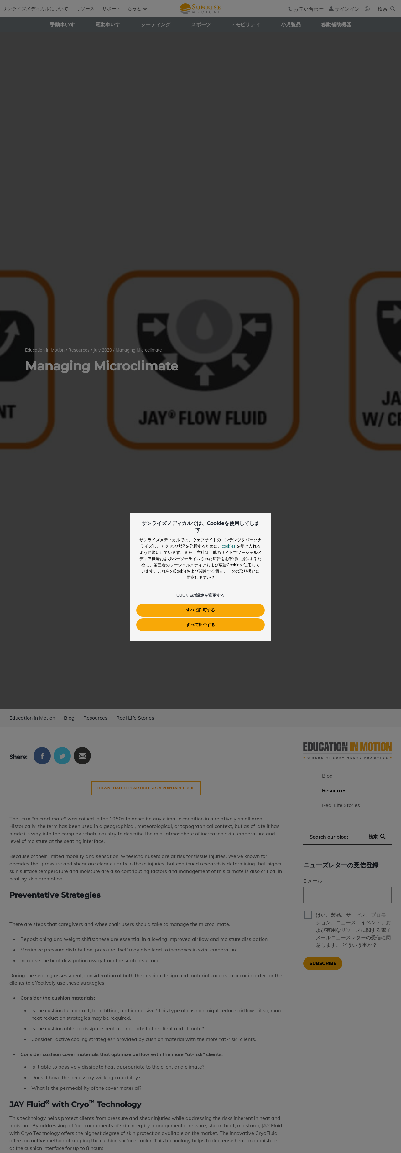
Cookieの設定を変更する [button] (200, 595)
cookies (228, 545)
